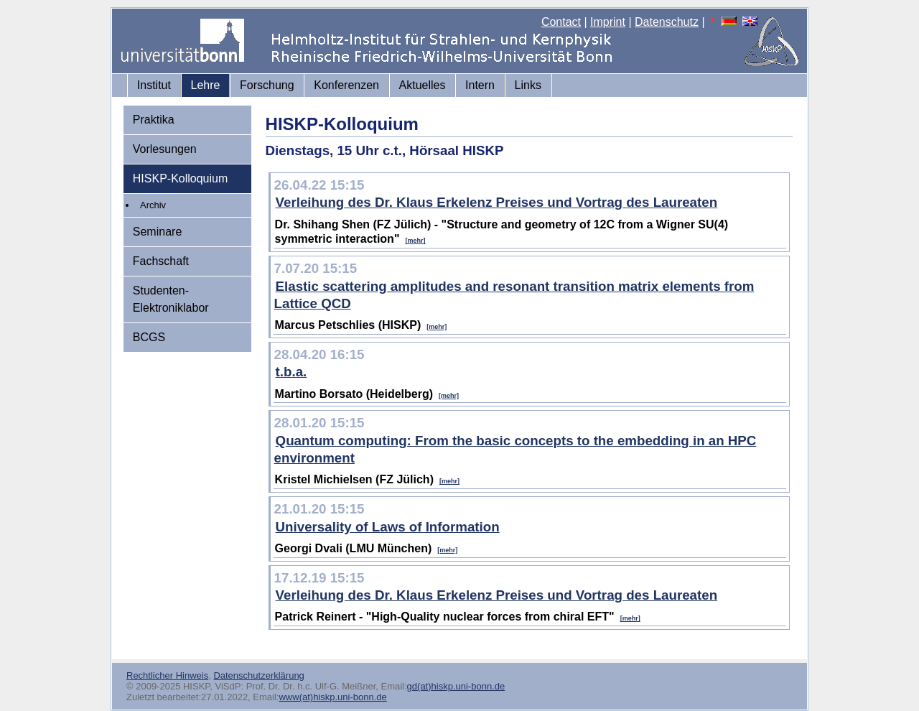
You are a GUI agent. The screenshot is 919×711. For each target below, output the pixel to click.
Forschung (267, 85)
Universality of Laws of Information (388, 526)
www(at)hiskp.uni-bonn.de (332, 697)
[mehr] (415, 240)
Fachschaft (161, 261)
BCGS (149, 337)
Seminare (157, 232)
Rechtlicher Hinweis (167, 675)
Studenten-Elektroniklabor (171, 299)
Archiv (153, 205)
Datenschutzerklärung (258, 675)
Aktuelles (422, 85)
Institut (154, 85)
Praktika (153, 119)
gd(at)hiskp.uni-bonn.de (456, 686)
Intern (480, 85)
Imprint (607, 22)
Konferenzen (346, 85)
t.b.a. (291, 371)
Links (528, 85)
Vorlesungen (165, 149)
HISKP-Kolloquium (180, 178)
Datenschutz (667, 22)
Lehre (205, 85)
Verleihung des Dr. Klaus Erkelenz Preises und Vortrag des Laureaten (497, 202)
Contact (561, 22)
